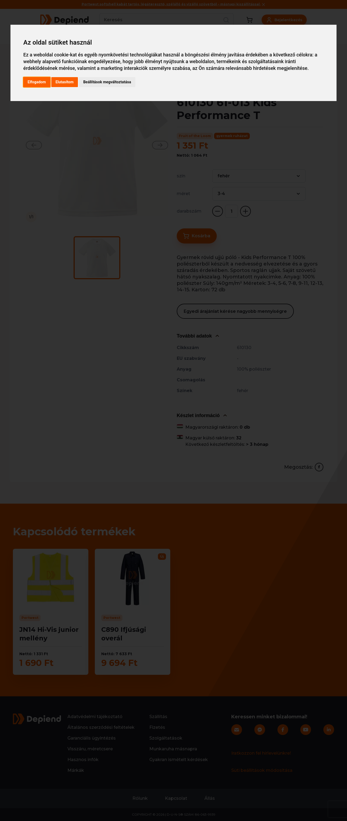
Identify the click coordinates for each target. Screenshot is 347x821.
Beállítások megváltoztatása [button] (107, 82)
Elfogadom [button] (37, 82)
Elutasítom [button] (65, 82)
